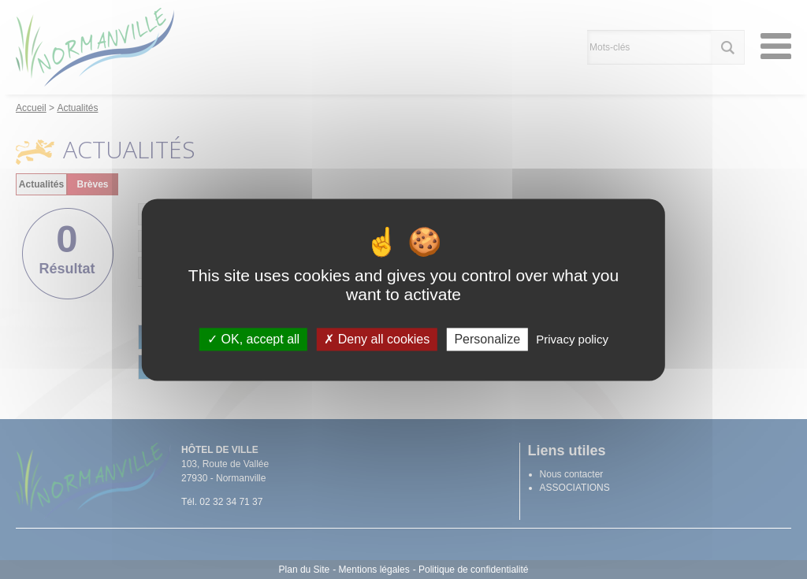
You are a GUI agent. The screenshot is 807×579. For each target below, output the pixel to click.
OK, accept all (253, 339)
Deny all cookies (377, 339)
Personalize (487, 339)
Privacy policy (572, 339)
